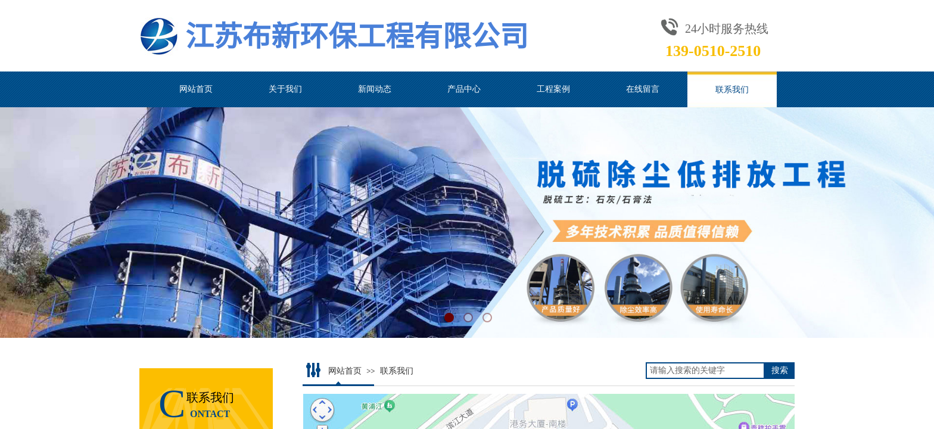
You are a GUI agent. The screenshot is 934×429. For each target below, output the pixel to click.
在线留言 (642, 89)
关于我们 (285, 89)
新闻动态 (374, 89)
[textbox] (705, 370)
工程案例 (553, 89)
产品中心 (464, 89)
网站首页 (196, 89)
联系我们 (732, 89)
